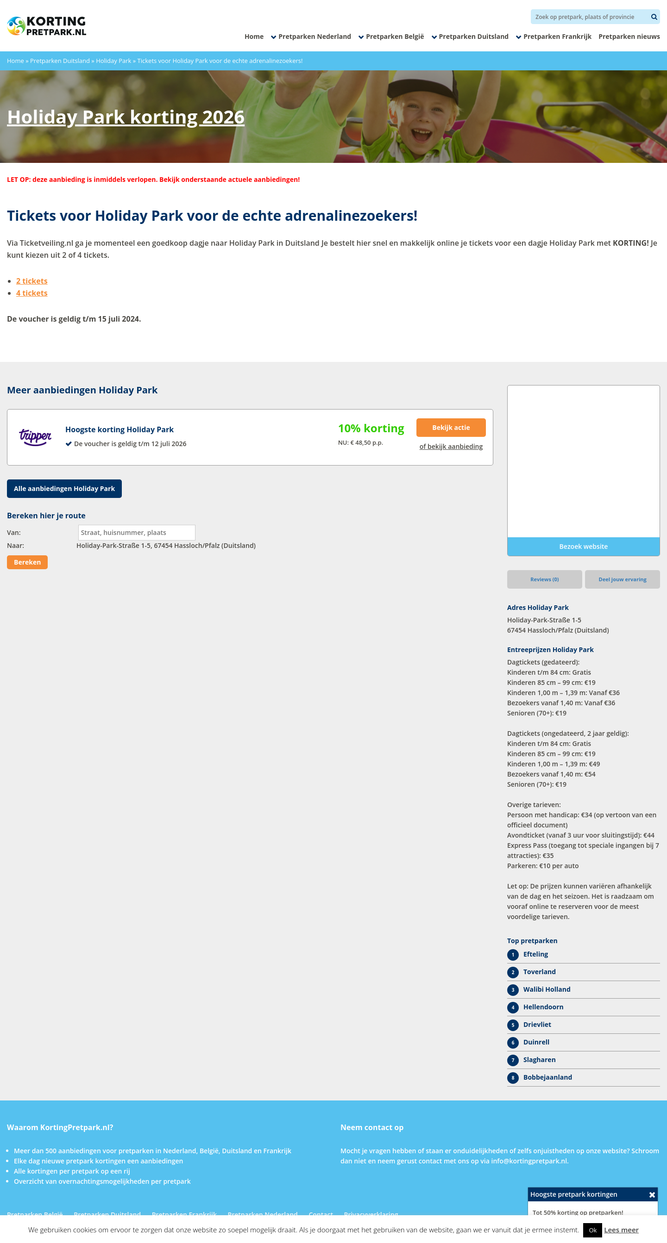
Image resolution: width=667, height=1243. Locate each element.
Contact (320, 1214)
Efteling (535, 954)
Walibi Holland (547, 989)
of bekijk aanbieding (451, 446)
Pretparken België (395, 36)
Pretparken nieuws (629, 36)
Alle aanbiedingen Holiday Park (64, 488)
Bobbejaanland (547, 1077)
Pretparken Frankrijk (557, 36)
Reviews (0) (544, 579)
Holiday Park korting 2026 (126, 116)
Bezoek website (584, 546)
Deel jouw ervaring (623, 579)
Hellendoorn (543, 1006)
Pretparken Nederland (314, 36)
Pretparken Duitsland (474, 36)
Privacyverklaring (371, 1214)
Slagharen (539, 1059)
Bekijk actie (451, 427)
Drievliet (537, 1024)
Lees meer (621, 1229)
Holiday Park (113, 60)
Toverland (539, 971)
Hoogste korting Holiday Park (119, 429)
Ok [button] (593, 1230)
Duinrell (536, 1042)
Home (254, 36)
